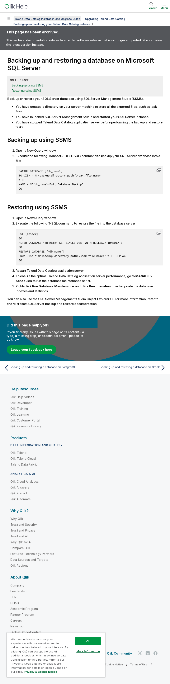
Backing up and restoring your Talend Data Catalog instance (52, 24)
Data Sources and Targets (29, 559)
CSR (13, 597)
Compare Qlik (20, 548)
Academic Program (24, 608)
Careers (16, 620)
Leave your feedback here (31, 350)
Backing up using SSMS (27, 85)
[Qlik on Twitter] (140, 653)
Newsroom (18, 626)
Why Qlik (16, 518)
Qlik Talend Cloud (23, 458)
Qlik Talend (18, 452)
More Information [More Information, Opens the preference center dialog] (88, 651)
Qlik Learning (19, 414)
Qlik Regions (19, 565)
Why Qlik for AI (20, 542)
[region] (56, 654)
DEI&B (14, 603)
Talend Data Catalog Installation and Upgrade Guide (47, 18)
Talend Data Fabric (23, 464)
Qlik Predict (18, 493)
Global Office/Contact (25, 632)
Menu (164, 8)
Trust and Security (23, 524)
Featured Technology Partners (32, 554)
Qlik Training (19, 408)
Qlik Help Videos (22, 397)
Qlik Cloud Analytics (24, 481)
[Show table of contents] (8, 19)
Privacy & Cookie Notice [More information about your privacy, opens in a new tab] (40, 671)
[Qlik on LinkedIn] (148, 653)
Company (17, 585)
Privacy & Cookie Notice (107, 664)
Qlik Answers (19, 487)
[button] (159, 170)
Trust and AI (19, 536)
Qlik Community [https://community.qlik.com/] (119, 653)
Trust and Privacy (23, 530)
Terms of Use (138, 664)
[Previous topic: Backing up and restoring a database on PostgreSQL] (43, 368)
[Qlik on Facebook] (155, 653)
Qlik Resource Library (25, 426)
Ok (88, 641)
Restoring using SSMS (26, 90)
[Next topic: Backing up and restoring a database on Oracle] (127, 368)
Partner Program (22, 614)
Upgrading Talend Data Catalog (105, 18)
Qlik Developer (21, 403)
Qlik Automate (20, 499)
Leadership (18, 591)
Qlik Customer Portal (25, 420)
